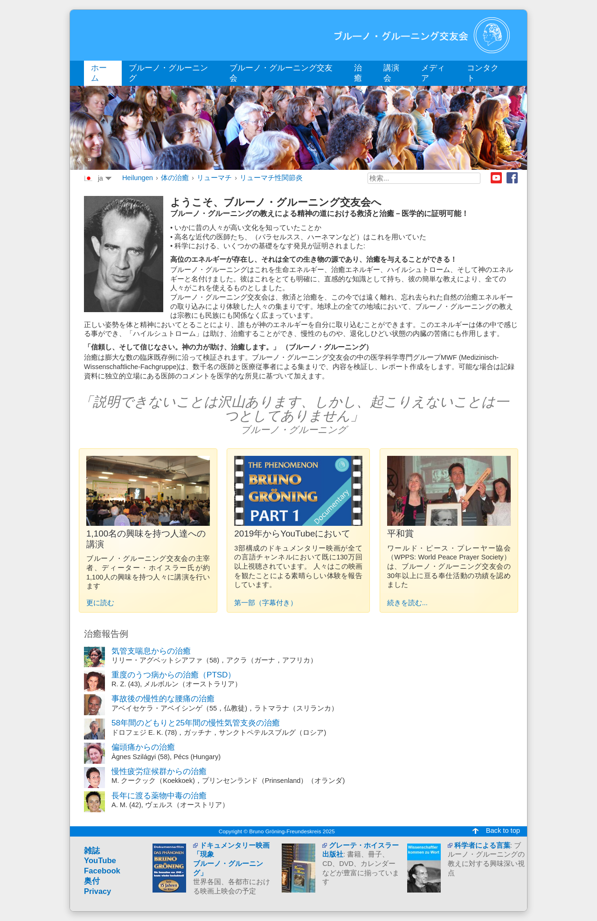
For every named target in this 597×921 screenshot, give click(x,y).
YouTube (100, 860)
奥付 (92, 881)
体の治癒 (175, 177)
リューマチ (214, 177)
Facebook (512, 177)
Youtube (496, 177)
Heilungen (137, 177)
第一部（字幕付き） (265, 603)
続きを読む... (407, 603)
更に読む (100, 603)
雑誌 (92, 850)
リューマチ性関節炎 (271, 177)
